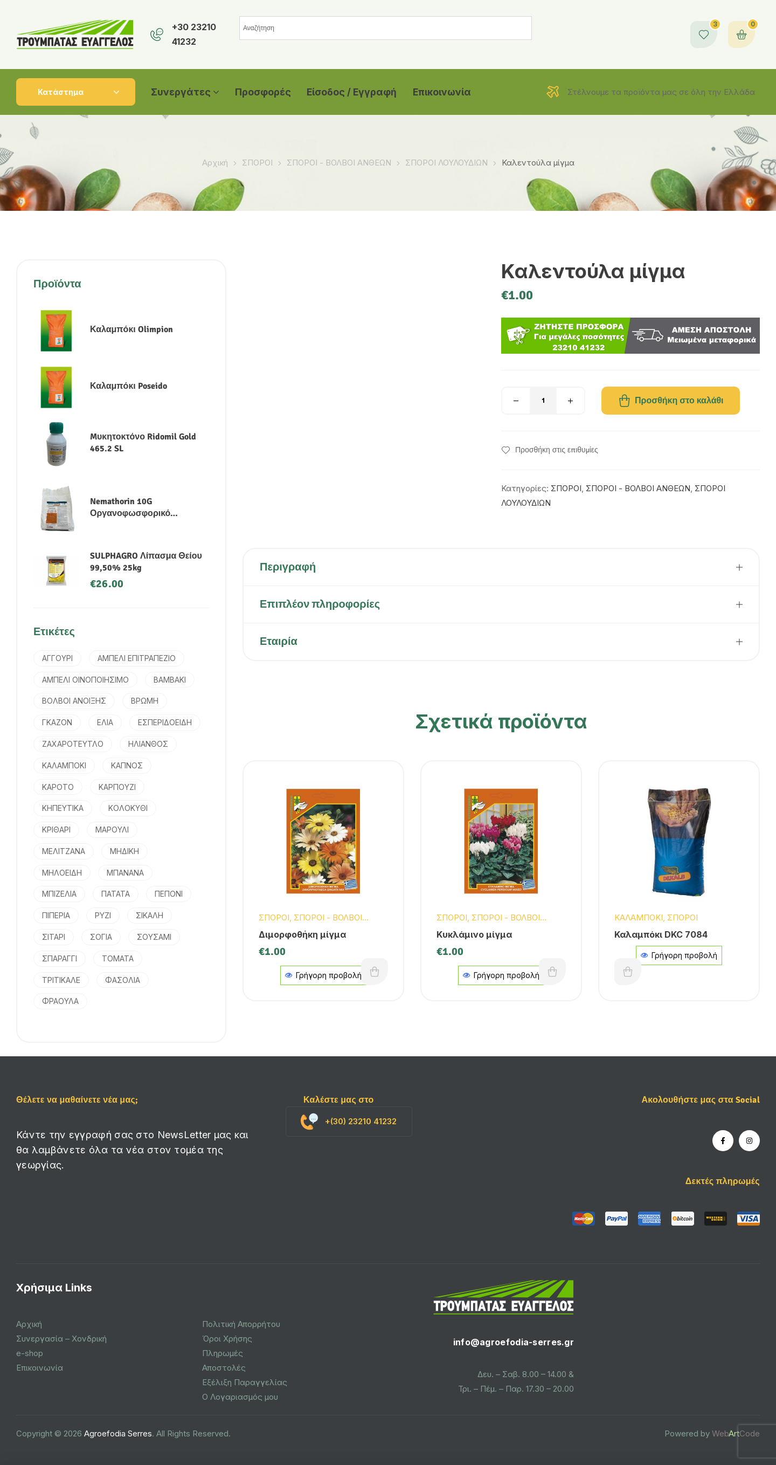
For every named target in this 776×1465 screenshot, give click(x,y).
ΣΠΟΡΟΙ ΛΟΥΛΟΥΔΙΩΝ (446, 162)
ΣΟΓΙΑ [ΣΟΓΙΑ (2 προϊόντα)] (101, 936)
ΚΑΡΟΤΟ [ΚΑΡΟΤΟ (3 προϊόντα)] (58, 787)
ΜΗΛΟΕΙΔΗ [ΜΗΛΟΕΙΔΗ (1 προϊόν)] (62, 872)
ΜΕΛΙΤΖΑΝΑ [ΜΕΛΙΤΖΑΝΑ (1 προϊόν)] (63, 851)
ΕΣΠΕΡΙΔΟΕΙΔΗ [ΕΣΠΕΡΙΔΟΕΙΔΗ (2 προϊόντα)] (165, 722)
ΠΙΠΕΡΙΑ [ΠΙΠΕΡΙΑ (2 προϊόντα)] (56, 915)
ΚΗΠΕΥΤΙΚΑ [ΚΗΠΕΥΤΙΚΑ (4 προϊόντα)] (63, 808)
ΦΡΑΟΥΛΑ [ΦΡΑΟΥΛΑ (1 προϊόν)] (60, 1001)
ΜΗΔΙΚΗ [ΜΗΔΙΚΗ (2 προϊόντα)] (124, 851)
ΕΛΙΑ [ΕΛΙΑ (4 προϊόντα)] (105, 722)
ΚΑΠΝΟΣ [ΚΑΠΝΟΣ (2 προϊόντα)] (127, 765)
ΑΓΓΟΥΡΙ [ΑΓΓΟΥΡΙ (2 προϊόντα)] (57, 658)
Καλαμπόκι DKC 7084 (661, 934)
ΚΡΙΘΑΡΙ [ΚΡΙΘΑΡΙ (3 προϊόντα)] (56, 829)
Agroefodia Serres (118, 1433)
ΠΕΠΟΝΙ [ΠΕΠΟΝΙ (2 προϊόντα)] (169, 893)
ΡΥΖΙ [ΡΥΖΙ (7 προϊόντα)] (103, 915)
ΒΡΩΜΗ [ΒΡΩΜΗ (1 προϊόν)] (144, 700)
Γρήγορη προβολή (679, 955)
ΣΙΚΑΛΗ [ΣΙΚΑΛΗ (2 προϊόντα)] (149, 915)
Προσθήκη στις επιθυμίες (556, 450)
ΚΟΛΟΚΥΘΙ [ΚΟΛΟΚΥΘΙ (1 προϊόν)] (128, 808)
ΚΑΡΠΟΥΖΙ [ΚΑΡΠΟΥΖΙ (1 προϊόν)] (117, 787)
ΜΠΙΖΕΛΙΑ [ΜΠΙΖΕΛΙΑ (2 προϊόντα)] (59, 893)
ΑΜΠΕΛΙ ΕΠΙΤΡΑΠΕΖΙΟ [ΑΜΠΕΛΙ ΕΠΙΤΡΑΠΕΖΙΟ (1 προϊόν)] (137, 658)
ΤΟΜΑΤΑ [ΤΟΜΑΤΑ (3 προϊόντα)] (118, 958)
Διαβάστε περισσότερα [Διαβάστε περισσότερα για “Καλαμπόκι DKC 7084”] (627, 971)
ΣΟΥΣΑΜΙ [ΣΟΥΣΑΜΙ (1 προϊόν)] (154, 936)
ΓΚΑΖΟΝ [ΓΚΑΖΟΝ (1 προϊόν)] (57, 722)
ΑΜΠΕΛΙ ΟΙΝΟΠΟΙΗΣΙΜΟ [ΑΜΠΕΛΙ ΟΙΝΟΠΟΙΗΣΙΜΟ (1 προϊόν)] (85, 679)
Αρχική (215, 162)
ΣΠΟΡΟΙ (257, 162)
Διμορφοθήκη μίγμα (302, 934)
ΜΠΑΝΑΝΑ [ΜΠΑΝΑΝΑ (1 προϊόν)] (125, 872)
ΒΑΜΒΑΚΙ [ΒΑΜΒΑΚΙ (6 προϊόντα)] (170, 679)
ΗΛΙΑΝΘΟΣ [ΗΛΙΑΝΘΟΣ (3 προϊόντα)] (148, 743)
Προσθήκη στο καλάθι (679, 400)
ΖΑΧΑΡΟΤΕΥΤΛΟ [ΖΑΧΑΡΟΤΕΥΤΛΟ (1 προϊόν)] (72, 743)
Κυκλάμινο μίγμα (474, 934)
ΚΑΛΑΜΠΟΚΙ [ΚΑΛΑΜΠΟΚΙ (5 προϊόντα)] (64, 765)
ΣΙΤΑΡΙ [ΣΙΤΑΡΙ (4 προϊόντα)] (53, 936)
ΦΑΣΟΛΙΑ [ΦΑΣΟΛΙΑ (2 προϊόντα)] (122, 980)
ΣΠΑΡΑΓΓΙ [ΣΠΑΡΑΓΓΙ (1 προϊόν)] (59, 958)
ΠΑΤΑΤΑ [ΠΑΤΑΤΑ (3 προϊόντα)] (115, 893)
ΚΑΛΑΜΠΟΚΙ (638, 917)
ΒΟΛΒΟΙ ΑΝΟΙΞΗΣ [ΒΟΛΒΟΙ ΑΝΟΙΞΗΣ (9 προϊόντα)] (74, 700)
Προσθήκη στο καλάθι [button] (374, 971)
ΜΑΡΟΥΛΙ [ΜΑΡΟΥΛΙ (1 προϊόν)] (112, 829)
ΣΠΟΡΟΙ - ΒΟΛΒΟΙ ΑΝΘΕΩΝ (339, 162)
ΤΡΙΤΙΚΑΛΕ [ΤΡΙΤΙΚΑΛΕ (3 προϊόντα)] (61, 980)
